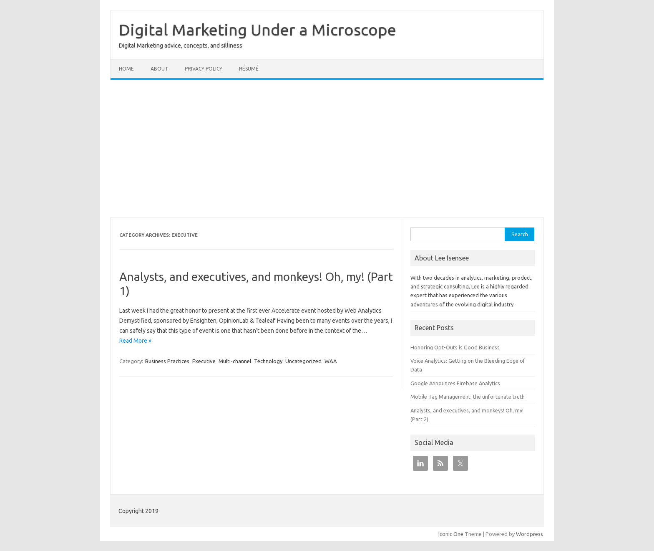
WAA (330, 361)
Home (126, 68)
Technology (268, 361)
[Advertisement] (327, 148)
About (159, 68)
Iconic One (450, 534)
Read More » (135, 340)
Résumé (249, 68)
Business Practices (167, 361)
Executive (204, 361)
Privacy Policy (203, 68)
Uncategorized (303, 361)
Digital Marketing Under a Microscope (257, 29)
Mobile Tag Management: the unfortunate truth (467, 396)
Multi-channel (235, 361)
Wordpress (529, 534)
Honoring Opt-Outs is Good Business (455, 347)
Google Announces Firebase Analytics (455, 383)
